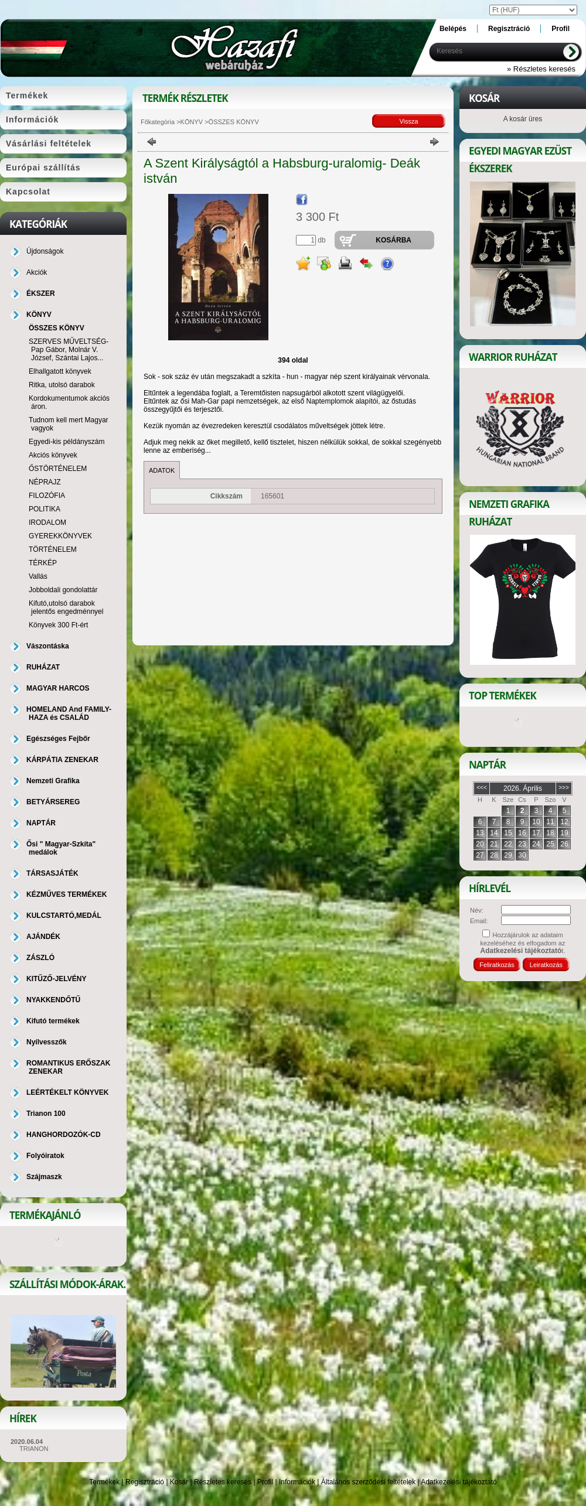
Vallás (38, 576)
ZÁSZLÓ (40, 958)
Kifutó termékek (53, 1021)
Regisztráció (144, 1482)
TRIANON (34, 1448)
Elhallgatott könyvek (60, 371)
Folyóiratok (45, 1156)
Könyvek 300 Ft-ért (58, 625)
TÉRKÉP (43, 563)
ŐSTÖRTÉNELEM (58, 469)
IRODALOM (47, 522)
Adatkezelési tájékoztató (458, 1482)
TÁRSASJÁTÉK (52, 873)
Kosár (179, 1482)
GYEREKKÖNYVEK (60, 536)
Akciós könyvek (53, 455)
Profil (265, 1482)
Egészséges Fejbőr (58, 739)
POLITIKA (44, 509)
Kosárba (393, 240)
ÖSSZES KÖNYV (56, 328)
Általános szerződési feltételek (368, 1482)
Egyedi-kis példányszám (66, 442)
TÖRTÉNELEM (53, 549)
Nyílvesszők (46, 1042)
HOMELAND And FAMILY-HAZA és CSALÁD (68, 713)
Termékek (104, 1482)
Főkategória (158, 121)
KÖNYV (191, 121)
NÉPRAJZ (45, 482)
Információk (297, 1482)
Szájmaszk (44, 1177)
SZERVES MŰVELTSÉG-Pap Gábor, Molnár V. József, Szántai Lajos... (68, 349)
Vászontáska (47, 646)
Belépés (453, 29)
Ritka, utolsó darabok (62, 385)
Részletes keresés (222, 1482)
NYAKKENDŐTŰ (53, 1000)
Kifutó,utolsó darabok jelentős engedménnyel (66, 607)
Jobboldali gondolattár (63, 590)
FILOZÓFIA (47, 495)
